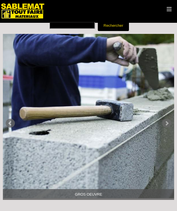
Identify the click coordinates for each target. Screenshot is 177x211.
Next (166, 123)
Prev (10, 123)
